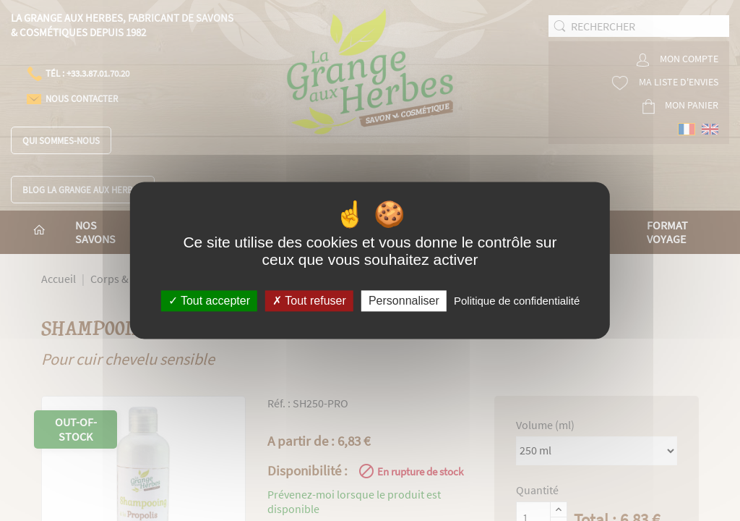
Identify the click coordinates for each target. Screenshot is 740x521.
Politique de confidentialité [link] (517, 301)
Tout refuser (309, 301)
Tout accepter (209, 301)
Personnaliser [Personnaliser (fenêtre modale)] (404, 301)
